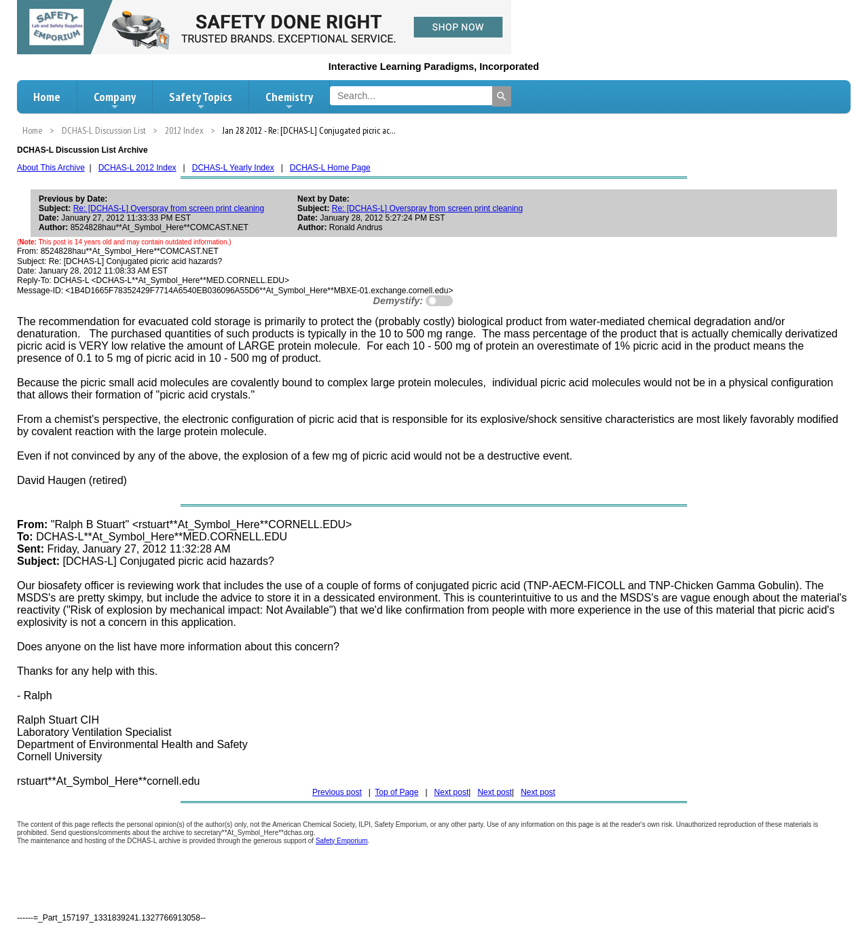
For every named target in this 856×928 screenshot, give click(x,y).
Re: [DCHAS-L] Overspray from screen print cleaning (168, 208)
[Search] (501, 96)
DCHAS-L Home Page (330, 167)
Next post (451, 792)
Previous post (337, 792)
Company (115, 100)
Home (46, 97)
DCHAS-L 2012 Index (137, 167)
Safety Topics (200, 100)
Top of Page (396, 792)
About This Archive (51, 167)
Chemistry (289, 100)
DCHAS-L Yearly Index (233, 167)
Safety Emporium (342, 841)
